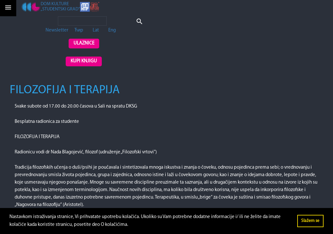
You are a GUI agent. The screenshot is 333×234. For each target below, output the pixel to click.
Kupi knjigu (84, 61)
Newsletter (57, 30)
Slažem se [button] (310, 221)
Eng (112, 30)
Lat (96, 30)
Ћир (78, 30)
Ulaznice (83, 43)
